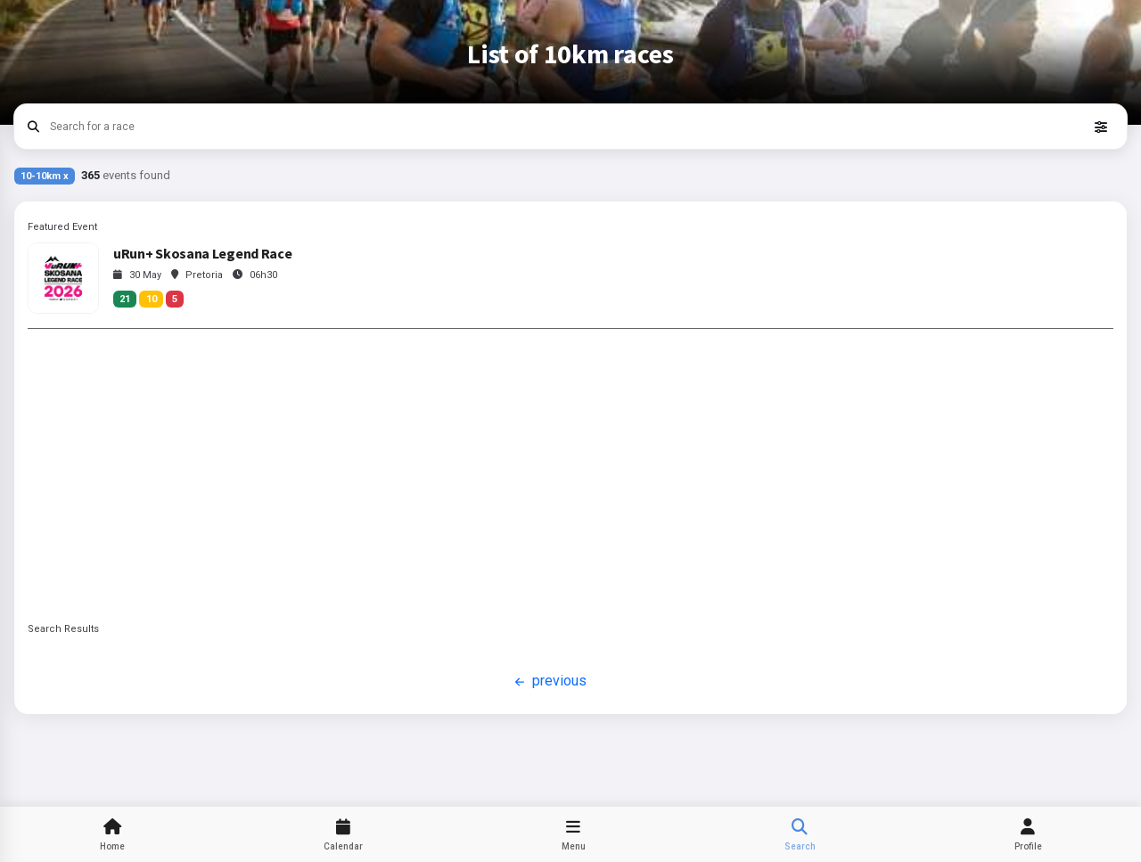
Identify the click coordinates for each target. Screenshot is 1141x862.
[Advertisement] (570, 475)
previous (549, 681)
